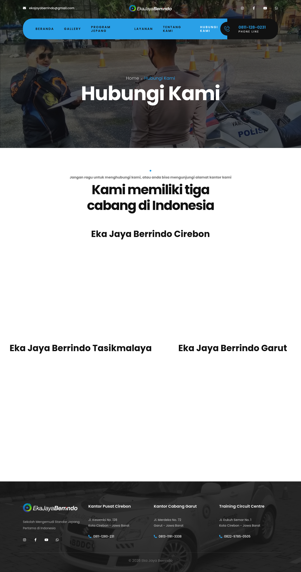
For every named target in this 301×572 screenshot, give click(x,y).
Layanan (143, 29)
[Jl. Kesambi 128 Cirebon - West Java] (150, 292)
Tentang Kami (172, 29)
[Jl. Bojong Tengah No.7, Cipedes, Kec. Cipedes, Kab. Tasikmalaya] (80, 406)
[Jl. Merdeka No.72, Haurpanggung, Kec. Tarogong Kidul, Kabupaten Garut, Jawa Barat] (233, 406)
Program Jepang (101, 29)
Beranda (45, 29)
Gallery (72, 29)
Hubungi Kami (209, 29)
